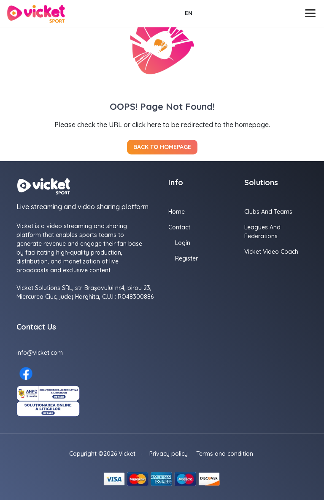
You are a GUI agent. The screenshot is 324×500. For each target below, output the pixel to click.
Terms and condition (224, 453)
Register (186, 258)
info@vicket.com (39, 352)
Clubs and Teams (268, 211)
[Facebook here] (26, 373)
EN (188, 13)
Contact (179, 227)
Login (182, 243)
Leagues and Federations (262, 231)
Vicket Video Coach (271, 251)
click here (146, 124)
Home (176, 211)
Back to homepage (162, 147)
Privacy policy (168, 453)
